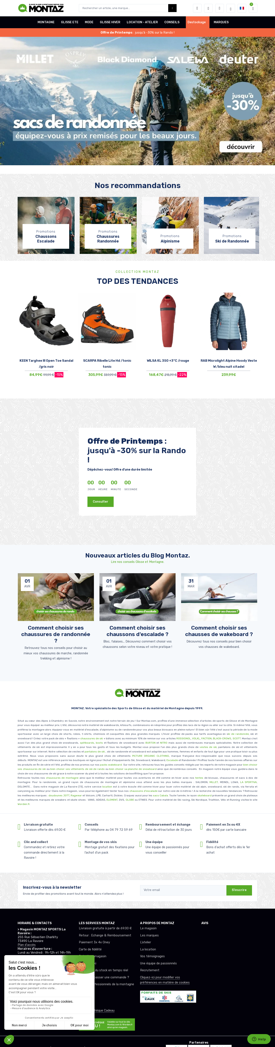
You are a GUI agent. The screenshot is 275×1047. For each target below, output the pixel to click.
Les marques (149, 935)
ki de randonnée (238, 733)
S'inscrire (239, 890)
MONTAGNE (46, 22)
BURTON (150, 742)
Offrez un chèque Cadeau (97, 1010)
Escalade (172, 760)
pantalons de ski (94, 751)
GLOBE (130, 799)
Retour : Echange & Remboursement (105, 935)
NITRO (163, 742)
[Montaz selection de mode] (230, 8)
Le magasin (148, 928)
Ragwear (76, 795)
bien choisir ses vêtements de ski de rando (77, 769)
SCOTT (237, 738)
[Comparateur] (219, 8)
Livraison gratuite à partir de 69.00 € (105, 928)
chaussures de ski (92, 738)
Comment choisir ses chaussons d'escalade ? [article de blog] (137, 630)
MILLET (213, 782)
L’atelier (145, 942)
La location (148, 949)
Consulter (100, 501)
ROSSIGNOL (183, 738)
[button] (197, 8)
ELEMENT (112, 799)
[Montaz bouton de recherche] (172, 8)
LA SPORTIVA (248, 782)
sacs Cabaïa (160, 795)
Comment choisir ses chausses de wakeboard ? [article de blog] (219, 630)
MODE (89, 22)
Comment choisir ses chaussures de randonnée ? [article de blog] (55, 634)
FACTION (206, 738)
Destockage (197, 22)
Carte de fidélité (90, 949)
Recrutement (149, 970)
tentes (199, 777)
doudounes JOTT (59, 795)
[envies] (208, 8)
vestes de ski (208, 747)
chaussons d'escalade (144, 790)
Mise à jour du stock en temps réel (103, 970)
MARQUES (221, 22)
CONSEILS (171, 22)
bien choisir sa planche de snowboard (132, 769)
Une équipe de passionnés (158, 963)
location (106, 786)
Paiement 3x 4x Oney (94, 942)
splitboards (87, 742)
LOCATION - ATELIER (142, 22)
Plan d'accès (27, 945)
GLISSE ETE (69, 22)
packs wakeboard (111, 764)
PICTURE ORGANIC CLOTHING (150, 755)
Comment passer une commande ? (104, 977)
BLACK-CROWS (221, 738)
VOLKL (196, 738)
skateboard (204, 795)
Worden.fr (24, 804)
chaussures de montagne (62, 777)
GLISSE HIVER (110, 22)
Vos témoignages (152, 956)
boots (99, 742)
